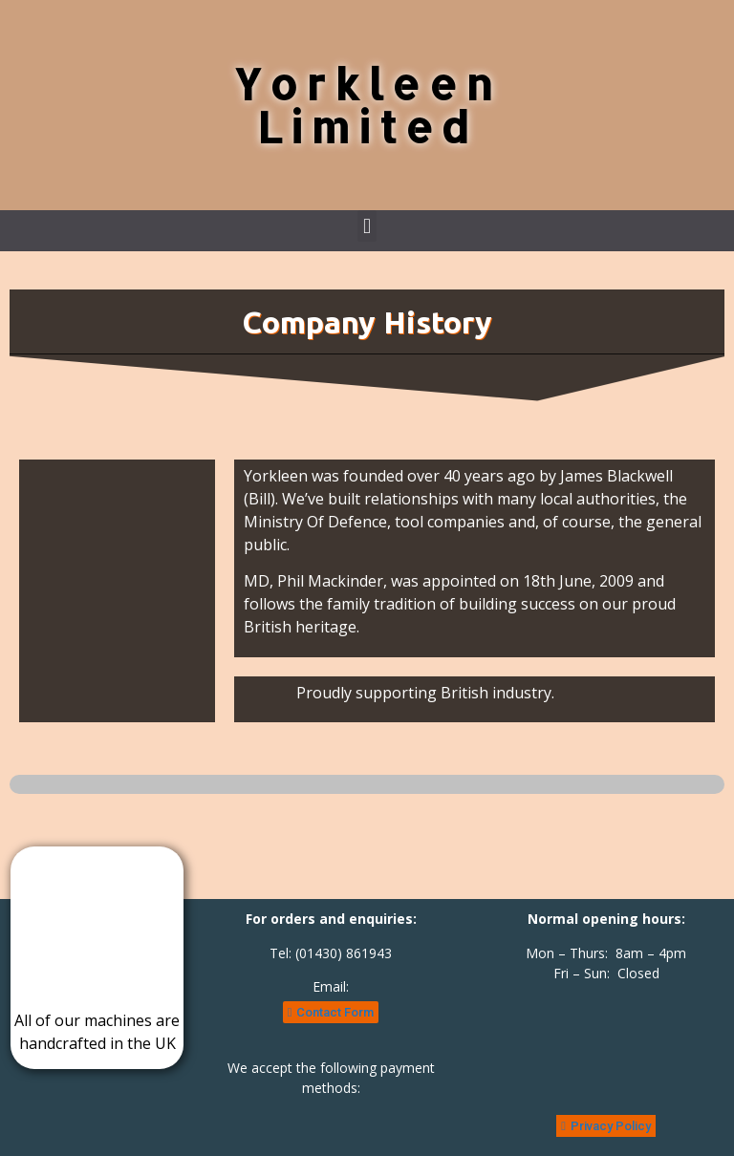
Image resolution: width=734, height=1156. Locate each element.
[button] (366, 226)
